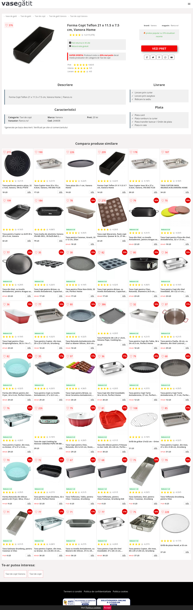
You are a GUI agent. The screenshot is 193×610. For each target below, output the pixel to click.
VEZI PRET (159, 48)
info (29, 192)
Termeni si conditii (73, 591)
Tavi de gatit (26, 16)
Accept (107, 607)
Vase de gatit (11, 16)
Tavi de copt (40, 16)
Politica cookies (120, 591)
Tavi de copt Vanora (78, 16)
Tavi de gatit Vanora (57, 16)
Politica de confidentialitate (97, 591)
